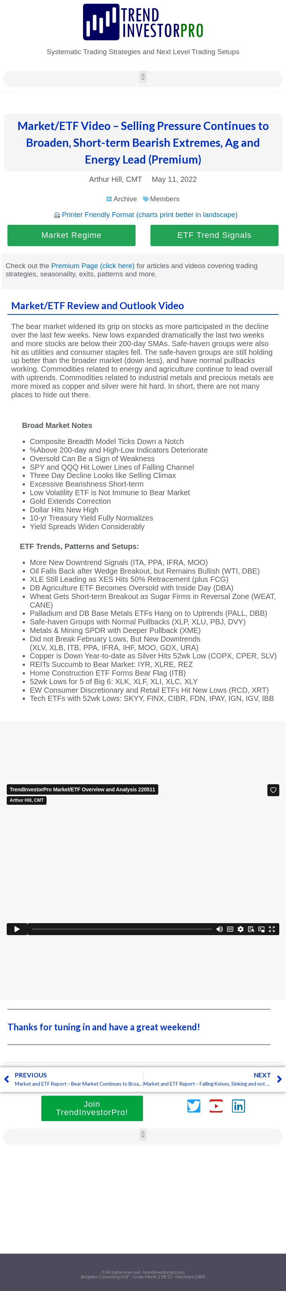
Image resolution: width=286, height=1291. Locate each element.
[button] (142, 77)
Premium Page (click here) (93, 266)
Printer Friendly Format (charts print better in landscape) (150, 214)
